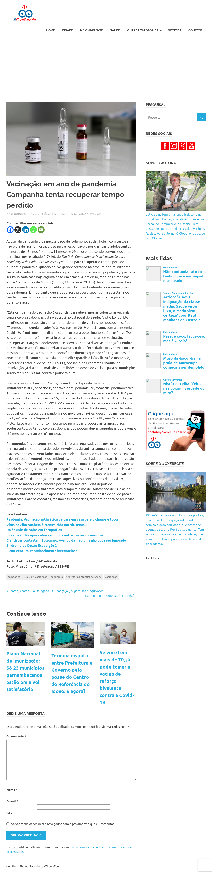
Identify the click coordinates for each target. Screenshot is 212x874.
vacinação (111, 576)
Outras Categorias (144, 30)
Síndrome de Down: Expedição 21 (32, 546)
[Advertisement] (106, 66)
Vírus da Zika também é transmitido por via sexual (46, 525)
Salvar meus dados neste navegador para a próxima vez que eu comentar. (63, 824)
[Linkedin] (25, 229)
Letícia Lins (48, 213)
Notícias (174, 30)
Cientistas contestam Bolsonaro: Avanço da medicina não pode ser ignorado (66, 540)
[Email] (41, 229)
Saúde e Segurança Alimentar (81, 213)
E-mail (12, 801)
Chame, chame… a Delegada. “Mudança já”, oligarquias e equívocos (55, 591)
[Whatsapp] (33, 229)
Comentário (16, 736)
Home (50, 30)
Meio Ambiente (91, 30)
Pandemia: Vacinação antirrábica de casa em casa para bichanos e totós (62, 519)
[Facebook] (10, 229)
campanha (14, 576)
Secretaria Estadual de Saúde (84, 576)
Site (9, 813)
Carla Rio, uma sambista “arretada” (109, 595)
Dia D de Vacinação (35, 576)
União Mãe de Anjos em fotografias (34, 530)
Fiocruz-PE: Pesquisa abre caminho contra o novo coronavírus (54, 535)
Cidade (67, 30)
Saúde (115, 30)
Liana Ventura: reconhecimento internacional (42, 551)
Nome (12, 789)
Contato (195, 30)
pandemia (57, 576)
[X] (17, 229)
